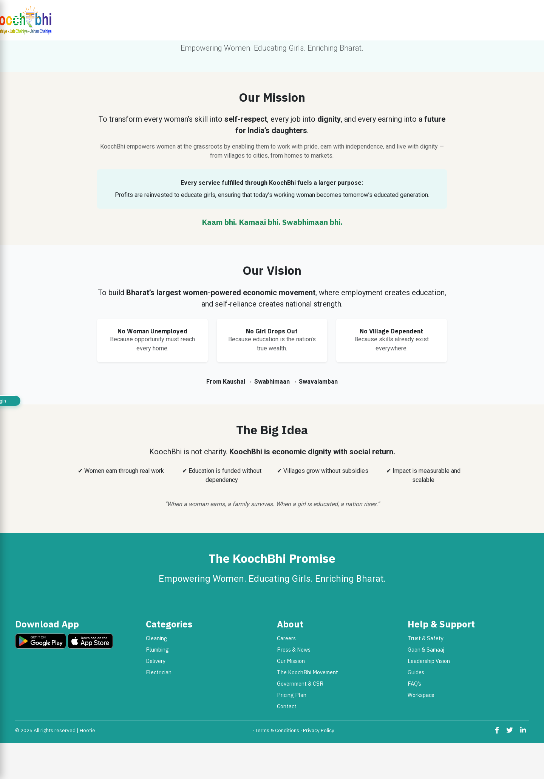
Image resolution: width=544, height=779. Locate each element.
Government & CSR (300, 683)
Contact (287, 706)
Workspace (421, 694)
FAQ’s (414, 683)
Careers (286, 638)
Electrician (159, 672)
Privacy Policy (318, 730)
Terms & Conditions (277, 730)
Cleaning (156, 638)
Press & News (294, 649)
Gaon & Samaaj (426, 649)
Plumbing (157, 649)
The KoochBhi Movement (307, 672)
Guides (416, 672)
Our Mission (291, 660)
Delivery (155, 660)
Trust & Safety (426, 638)
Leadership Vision (429, 660)
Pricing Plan (291, 694)
